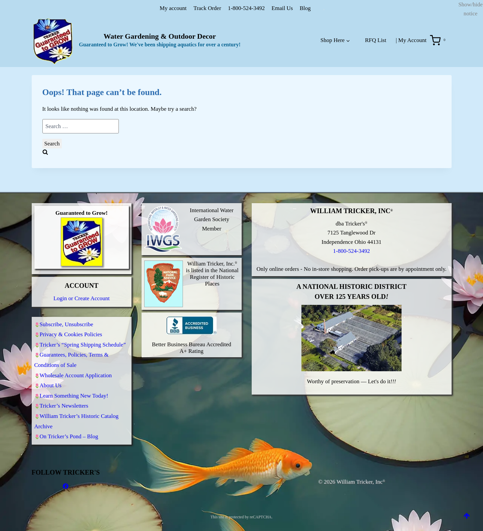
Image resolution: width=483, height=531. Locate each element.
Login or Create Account (81, 287)
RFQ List (375, 40)
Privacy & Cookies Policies (71, 325)
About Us (51, 380)
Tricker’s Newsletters (64, 403)
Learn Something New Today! (74, 392)
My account (173, 8)
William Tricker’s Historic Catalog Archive (76, 419)
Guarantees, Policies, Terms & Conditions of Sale (71, 353)
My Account (412, 40)
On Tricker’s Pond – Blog (69, 436)
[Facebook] (65, 486)
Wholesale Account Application (76, 369)
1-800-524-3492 (246, 8)
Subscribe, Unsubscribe (66, 314)
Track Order (207, 8)
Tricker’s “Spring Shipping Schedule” (83, 336)
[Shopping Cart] (439, 40)
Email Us (282, 8)
